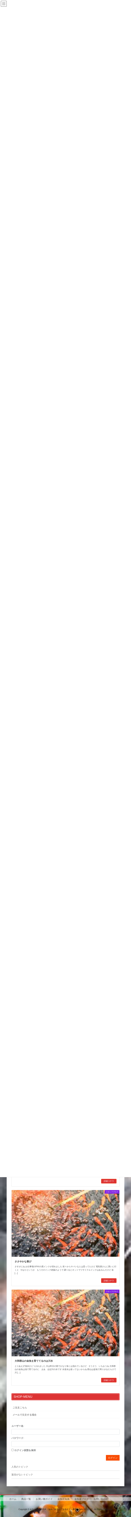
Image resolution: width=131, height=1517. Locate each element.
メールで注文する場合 (25, 1414)
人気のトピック (19, 1466)
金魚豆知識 (63, 1499)
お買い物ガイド (44, 1499)
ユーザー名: (17, 1426)
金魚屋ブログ (81, 1499)
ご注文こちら (20, 1407)
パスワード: (17, 1438)
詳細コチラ (109, 1181)
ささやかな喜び (23, 1261)
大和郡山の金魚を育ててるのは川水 (34, 1360)
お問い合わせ (101, 1499)
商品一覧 (26, 1499)
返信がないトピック (22, 1474)
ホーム (12, 1499)
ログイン (113, 1457)
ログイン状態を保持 (25, 1450)
